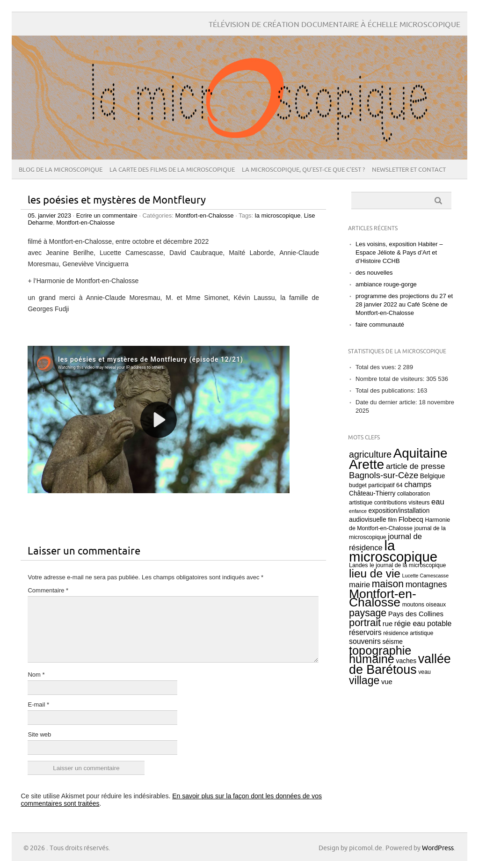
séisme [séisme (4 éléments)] (392, 641)
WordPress (438, 848)
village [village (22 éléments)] (364, 680)
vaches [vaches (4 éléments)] (406, 660)
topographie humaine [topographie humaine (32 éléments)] (380, 654)
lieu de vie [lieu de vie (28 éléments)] (374, 573)
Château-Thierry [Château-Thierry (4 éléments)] (372, 493)
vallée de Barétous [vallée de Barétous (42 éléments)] (400, 664)
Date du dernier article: (387, 402)
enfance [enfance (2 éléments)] (358, 511)
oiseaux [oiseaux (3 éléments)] (436, 604)
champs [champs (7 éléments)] (417, 484)
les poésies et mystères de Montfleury (117, 200)
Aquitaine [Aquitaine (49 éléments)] (420, 453)
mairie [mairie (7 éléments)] (359, 584)
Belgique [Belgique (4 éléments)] (432, 476)
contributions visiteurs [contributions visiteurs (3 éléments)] (402, 502)
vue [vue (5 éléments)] (386, 682)
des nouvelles (374, 272)
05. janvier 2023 (49, 215)
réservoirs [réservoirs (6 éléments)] (365, 632)
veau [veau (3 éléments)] (424, 672)
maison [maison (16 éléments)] (388, 583)
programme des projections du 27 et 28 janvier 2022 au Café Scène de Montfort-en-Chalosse (404, 304)
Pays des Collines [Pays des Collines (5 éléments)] (415, 614)
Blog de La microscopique (60, 170)
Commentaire (48, 590)
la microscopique (278, 215)
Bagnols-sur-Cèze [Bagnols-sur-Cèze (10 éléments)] (383, 475)
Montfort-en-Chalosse (204, 215)
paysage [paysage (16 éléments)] (367, 612)
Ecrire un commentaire (107, 215)
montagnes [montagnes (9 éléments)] (426, 584)
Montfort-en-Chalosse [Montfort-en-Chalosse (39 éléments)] (382, 598)
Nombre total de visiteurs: (391, 378)
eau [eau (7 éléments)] (437, 501)
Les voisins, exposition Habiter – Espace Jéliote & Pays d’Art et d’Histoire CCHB (399, 252)
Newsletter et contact (409, 170)
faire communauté (380, 324)
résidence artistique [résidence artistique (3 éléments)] (408, 633)
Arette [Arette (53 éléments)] (366, 464)
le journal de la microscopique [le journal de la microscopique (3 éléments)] (408, 565)
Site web (39, 734)
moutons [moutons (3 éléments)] (413, 604)
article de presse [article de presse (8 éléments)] (415, 466)
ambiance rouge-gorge (386, 284)
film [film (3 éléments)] (392, 520)
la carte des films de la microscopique (172, 170)
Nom (36, 674)
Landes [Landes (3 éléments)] (358, 565)
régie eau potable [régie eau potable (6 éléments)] (422, 624)
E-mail (38, 704)
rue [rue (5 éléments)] (387, 624)
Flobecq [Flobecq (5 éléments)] (411, 519)
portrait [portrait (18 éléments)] (365, 622)
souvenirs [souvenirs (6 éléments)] (365, 641)
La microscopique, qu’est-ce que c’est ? (303, 170)
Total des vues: (377, 367)
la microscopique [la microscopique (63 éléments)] (393, 551)
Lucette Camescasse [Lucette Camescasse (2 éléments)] (425, 575)
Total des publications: (386, 390)
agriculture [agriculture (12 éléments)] (370, 454)
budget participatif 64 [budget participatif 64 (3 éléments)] (376, 485)
